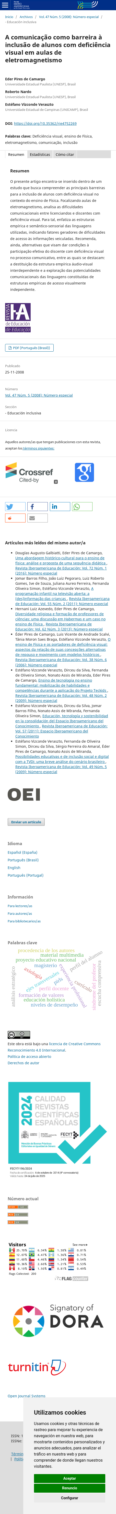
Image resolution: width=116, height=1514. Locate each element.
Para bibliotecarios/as (24, 921)
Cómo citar (65, 154)
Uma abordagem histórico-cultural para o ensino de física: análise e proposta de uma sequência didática (61, 560)
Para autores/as (20, 913)
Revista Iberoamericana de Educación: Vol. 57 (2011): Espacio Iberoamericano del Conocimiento (61, 731)
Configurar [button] (69, 1498)
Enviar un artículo (26, 822)
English (14, 867)
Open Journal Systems (26, 1395)
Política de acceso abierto (29, 1056)
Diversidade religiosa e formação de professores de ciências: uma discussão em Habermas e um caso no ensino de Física (60, 618)
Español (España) (22, 852)
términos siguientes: (38, 448)
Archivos (26, 16)
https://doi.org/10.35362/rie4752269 (45, 123)
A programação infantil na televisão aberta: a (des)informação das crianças (54, 593)
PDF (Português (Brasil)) (31, 348)
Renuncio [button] (69, 1488)
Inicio (9, 16)
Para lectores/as (20, 906)
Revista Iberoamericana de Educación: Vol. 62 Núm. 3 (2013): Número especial (59, 627)
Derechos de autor (23, 1062)
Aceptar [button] (69, 1478)
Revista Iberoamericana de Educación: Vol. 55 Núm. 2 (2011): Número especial (62, 601)
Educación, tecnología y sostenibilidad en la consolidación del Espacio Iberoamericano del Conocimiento (61, 720)
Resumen (16, 154)
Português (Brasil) (23, 860)
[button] (15, 506)
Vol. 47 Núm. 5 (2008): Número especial (69, 16)
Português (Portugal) (25, 875)
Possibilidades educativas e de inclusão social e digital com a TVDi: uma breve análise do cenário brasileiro (62, 759)
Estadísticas (40, 154)
